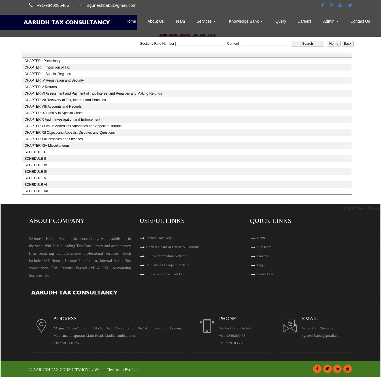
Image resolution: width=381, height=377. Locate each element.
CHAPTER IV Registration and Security (54, 80)
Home (130, 21)
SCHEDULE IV (35, 165)
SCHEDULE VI (35, 185)
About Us (156, 21)
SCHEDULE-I (34, 152)
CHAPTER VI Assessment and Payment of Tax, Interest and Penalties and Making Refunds (93, 93)
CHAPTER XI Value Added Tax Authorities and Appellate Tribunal (73, 126)
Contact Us (360, 21)
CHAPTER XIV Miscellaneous (46, 146)
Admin (331, 21)
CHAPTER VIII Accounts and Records (53, 106)
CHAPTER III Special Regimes (47, 74)
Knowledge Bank (246, 21)
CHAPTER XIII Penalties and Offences (53, 139)
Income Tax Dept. (159, 238)
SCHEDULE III (35, 172)
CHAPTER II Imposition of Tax (47, 67)
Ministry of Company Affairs (168, 265)
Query (280, 21)
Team (180, 21)
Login (261, 265)
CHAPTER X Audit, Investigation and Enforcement (62, 120)
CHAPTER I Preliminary (42, 61)
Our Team (264, 247)
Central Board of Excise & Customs (172, 247)
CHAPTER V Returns (40, 87)
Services (206, 21)
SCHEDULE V (35, 178)
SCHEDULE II (35, 159)
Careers (304, 21)
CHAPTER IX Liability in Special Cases (53, 113)
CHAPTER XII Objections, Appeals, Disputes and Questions (69, 133)
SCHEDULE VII (36, 191)
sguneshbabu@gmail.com (322, 335)
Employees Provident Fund (166, 274)
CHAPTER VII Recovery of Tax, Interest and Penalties (65, 100)
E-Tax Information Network (167, 256)
